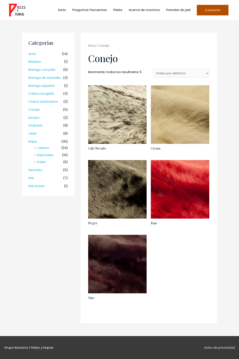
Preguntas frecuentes (89, 10)
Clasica (43, 148)
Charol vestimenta (43, 101)
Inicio (62, 10)
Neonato (35, 170)
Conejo (34, 109)
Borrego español (41, 85)
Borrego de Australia (44, 77)
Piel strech (36, 186)
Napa (32, 141)
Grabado (35, 125)
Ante (32, 54)
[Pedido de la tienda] (181, 73)
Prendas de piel (178, 10)
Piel (31, 178)
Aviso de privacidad (219, 347)
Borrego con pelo (41, 69)
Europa (33, 117)
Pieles (117, 10)
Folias (41, 162)
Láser (32, 133)
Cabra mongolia (41, 93)
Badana (34, 61)
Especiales (45, 155)
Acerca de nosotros (144, 10)
